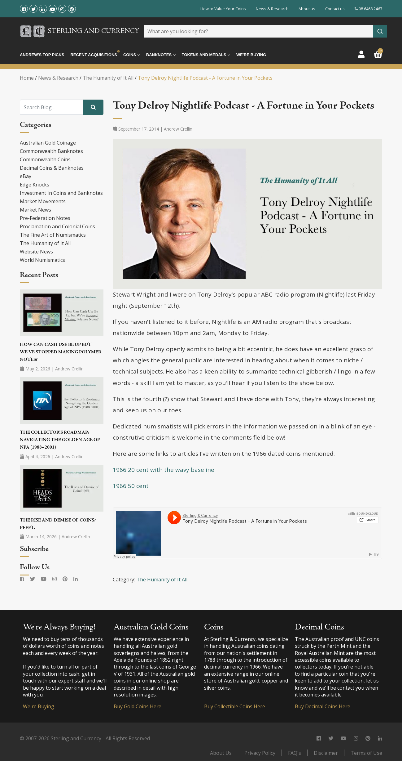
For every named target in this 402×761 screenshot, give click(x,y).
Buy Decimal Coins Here (322, 706)
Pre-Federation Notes (45, 218)
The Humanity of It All (45, 243)
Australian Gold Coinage (48, 142)
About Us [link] (221, 753)
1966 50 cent (131, 486)
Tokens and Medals (206, 55)
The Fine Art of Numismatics (53, 234)
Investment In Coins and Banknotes (61, 193)
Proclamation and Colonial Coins (57, 226)
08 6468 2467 (368, 8)
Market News (35, 209)
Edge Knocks (34, 184)
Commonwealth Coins (45, 159)
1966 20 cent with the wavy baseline (163, 470)
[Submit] (380, 31)
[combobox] (265, 31)
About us (307, 8)
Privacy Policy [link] (259, 753)
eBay (25, 176)
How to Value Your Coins (223, 8)
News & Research (272, 8)
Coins (131, 55)
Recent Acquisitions (93, 54)
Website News (36, 251)
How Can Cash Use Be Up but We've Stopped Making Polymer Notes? (60, 352)
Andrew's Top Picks (42, 54)
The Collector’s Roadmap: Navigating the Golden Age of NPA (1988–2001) (60, 440)
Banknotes (161, 55)
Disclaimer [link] (326, 753)
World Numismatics (42, 260)
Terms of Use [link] (366, 753)
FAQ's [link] (294, 753)
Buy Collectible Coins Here (234, 706)
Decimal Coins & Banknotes (52, 167)
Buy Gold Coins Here (137, 706)
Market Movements (43, 201)
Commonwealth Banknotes (51, 151)
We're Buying (251, 54)
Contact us (335, 8)
